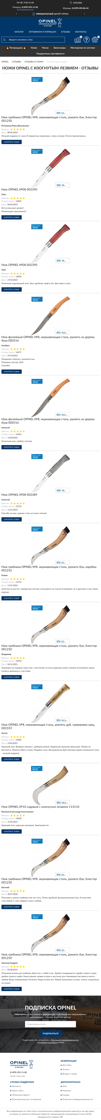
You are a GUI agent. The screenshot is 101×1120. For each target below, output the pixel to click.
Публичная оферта (21, 1095)
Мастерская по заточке (83, 48)
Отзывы (65, 32)
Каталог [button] (19, 32)
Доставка (66, 1065)
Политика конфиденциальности (77, 1100)
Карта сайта (17, 1091)
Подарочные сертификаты (50, 54)
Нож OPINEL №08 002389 (19, 494)
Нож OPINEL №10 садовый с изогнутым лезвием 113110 (40, 806)
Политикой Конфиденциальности (65, 1040)
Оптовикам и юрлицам (42, 32)
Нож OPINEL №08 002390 (19, 189)
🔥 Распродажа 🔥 (16, 48)
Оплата (65, 1070)
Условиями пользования (48, 1042)
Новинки (66, 1091)
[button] (25, 9)
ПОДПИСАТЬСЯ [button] (51, 1034)
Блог (64, 1086)
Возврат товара (69, 1074)
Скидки (65, 1095)
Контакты (80, 32)
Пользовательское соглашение (26, 1100)
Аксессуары (60, 48)
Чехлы (45, 48)
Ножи (34, 48)
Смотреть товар (11, 142)
